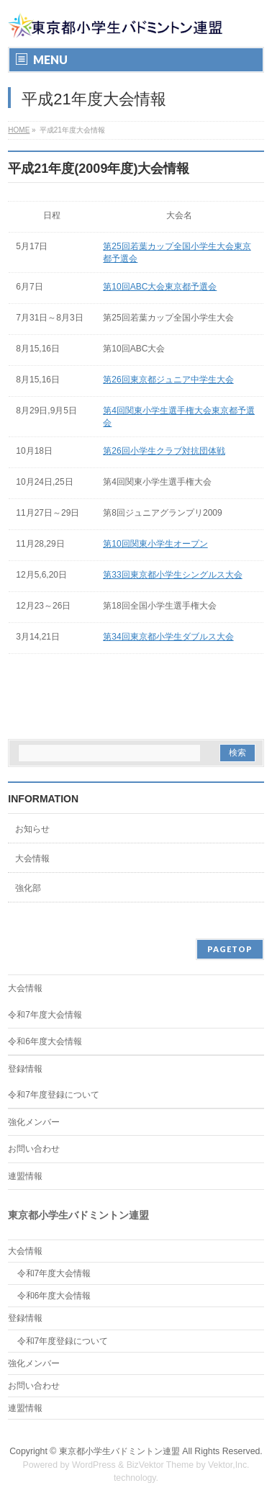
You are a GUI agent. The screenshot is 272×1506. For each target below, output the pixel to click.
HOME (19, 130)
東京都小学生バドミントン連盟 (119, 1451)
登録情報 (25, 1069)
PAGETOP (230, 949)
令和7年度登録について (53, 1095)
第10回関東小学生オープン (155, 544)
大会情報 (32, 858)
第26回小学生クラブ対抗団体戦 (164, 451)
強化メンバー (34, 1122)
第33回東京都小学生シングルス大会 (172, 575)
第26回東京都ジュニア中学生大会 (168, 380)
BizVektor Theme (160, 1465)
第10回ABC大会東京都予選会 (160, 287)
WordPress (94, 1465)
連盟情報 (25, 1176)
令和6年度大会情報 (45, 1041)
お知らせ (32, 829)
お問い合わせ (34, 1149)
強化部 (28, 888)
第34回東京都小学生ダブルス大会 (168, 637)
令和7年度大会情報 (45, 1015)
